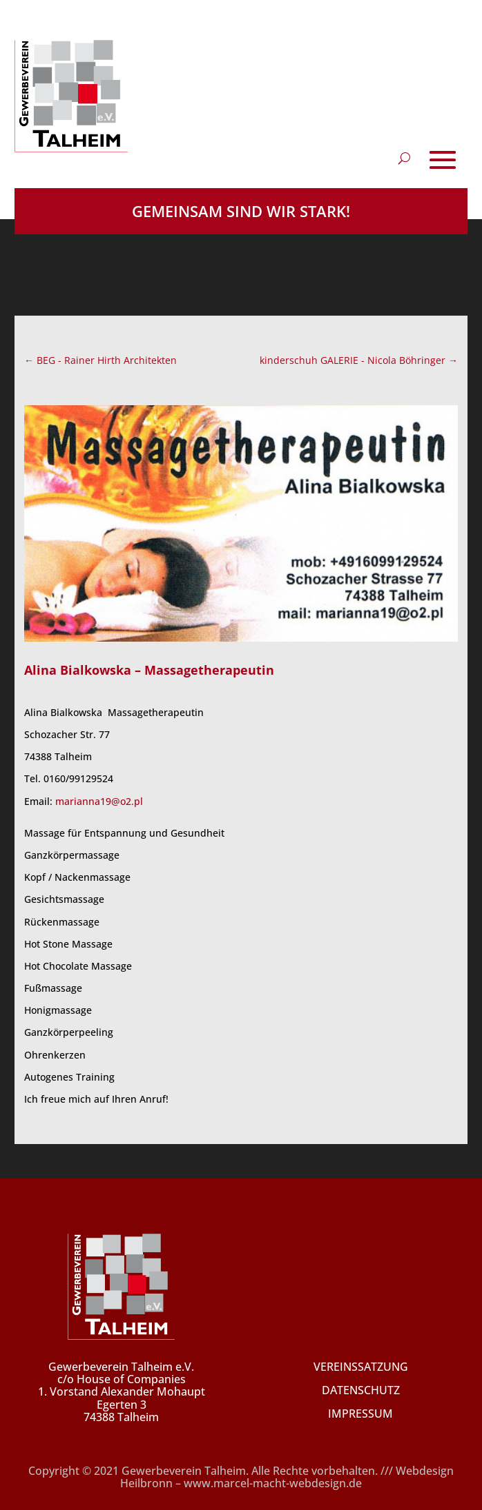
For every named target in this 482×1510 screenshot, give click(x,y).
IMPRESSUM (360, 1413)
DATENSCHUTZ (361, 1390)
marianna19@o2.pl (99, 801)
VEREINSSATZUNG (361, 1366)
